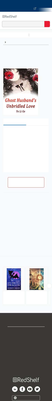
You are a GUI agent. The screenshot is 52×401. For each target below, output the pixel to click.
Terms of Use (26, 349)
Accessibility (26, 362)
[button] (26, 131)
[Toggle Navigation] (47, 16)
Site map (26, 368)
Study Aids (37, 35)
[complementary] (26, 280)
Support (26, 337)
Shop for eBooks (26, 331)
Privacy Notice (26, 343)
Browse (11, 42)
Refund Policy (26, 355)
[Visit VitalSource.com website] (26, 6)
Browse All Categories (14, 35)
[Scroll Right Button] (49, 285)
